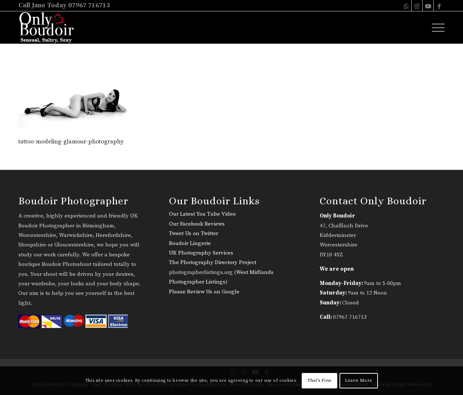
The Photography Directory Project (212, 262)
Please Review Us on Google (204, 291)
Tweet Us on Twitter (193, 233)
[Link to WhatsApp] (406, 5)
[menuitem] (436, 27)
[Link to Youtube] (428, 5)
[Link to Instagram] (417, 5)
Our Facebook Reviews (197, 223)
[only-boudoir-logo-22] (49, 27)
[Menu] (436, 27)
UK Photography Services (201, 252)
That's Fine (319, 380)
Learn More (358, 380)
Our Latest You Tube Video (202, 214)
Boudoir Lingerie (190, 243)
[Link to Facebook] (439, 5)
